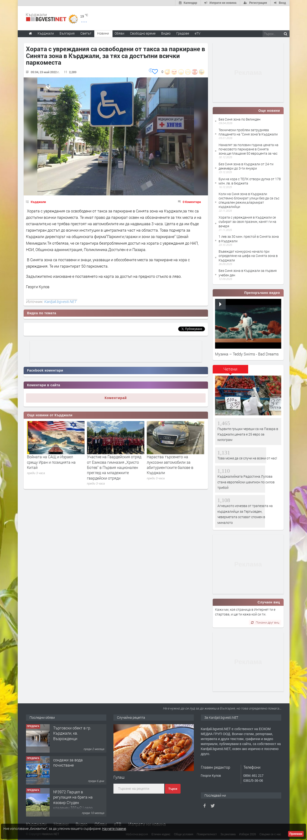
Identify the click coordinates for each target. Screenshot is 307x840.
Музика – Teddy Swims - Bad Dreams (247, 353)
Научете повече (114, 828)
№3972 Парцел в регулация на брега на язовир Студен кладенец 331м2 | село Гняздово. (73, 802)
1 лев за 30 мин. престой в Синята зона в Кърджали (249, 238)
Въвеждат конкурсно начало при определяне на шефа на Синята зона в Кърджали (248, 255)
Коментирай (116, 398)
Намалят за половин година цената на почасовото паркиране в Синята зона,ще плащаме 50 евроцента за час (248, 149)
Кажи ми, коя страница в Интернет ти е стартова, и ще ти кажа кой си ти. (245, 611)
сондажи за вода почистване (68, 762)
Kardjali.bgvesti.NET (60, 301)
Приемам (296, 834)
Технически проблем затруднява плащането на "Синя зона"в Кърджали (248, 132)
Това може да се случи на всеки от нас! (247, 458)
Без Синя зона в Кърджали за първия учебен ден (248, 272)
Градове (182, 33)
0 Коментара (192, 202)
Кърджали (38, 202)
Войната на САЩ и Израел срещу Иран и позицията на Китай (51, 462)
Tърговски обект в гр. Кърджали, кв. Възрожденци (72, 733)
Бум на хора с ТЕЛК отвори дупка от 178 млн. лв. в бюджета (250, 181)
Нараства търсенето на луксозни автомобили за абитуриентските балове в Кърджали (170, 464)
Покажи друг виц (265, 622)
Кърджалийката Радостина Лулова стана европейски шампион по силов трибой (246, 482)
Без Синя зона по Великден (239, 119)
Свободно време (143, 33)
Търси (172, 789)
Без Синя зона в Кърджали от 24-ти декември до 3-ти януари (246, 166)
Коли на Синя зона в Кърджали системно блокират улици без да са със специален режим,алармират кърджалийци (249, 200)
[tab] (230, 371)
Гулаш (119, 777)
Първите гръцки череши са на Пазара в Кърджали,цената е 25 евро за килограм (247, 434)
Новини (103, 33)
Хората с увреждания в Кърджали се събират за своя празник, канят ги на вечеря (247, 221)
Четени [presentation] (230, 369)
